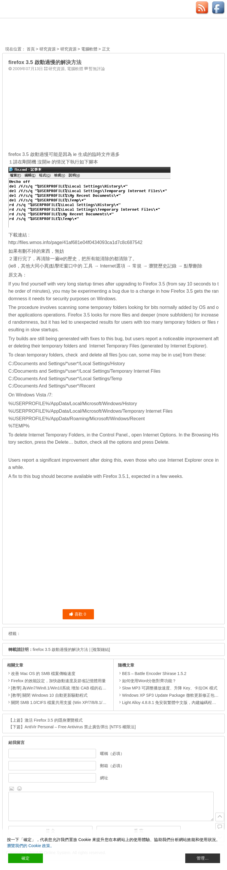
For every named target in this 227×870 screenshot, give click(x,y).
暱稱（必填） (112, 753)
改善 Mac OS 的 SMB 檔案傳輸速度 (43, 673)
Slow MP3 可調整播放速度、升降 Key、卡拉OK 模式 (167, 688)
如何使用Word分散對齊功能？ (147, 680)
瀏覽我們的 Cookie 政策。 (30, 845)
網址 (104, 778)
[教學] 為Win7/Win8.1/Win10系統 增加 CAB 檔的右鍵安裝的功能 (69, 688)
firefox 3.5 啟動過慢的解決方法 (60, 649)
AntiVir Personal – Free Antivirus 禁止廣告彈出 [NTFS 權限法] (80, 727)
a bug (114, 291)
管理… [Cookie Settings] (203, 858)
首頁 (31, 49)
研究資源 (47, 49)
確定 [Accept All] (25, 858)
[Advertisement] (113, 110)
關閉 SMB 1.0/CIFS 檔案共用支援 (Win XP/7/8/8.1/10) (59, 702)
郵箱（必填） (112, 765)
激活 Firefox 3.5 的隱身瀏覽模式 (54, 720)
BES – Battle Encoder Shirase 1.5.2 (152, 673)
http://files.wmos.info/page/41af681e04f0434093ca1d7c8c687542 (75, 242)
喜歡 (77, 614)
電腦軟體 (89, 49)
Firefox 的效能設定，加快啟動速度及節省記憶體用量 (58, 680)
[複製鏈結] (101, 649)
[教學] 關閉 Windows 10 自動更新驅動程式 (49, 695)
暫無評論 (97, 68)
